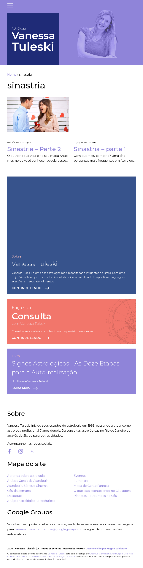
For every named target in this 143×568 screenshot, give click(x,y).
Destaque (14, 496)
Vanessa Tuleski (35, 263)
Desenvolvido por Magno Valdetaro (106, 548)
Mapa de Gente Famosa (91, 486)
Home (12, 74)
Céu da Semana (19, 491)
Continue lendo (27, 288)
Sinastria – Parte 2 (34, 149)
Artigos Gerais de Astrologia (27, 481)
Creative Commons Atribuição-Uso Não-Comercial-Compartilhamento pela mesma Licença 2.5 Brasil (70, 555)
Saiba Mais (21, 388)
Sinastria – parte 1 (100, 149)
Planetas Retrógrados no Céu (95, 496)
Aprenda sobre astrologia (26, 476)
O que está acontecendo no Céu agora (102, 491)
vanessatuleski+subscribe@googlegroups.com (49, 529)
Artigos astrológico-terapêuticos (31, 501)
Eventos (79, 476)
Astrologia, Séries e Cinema (27, 486)
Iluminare (81, 481)
